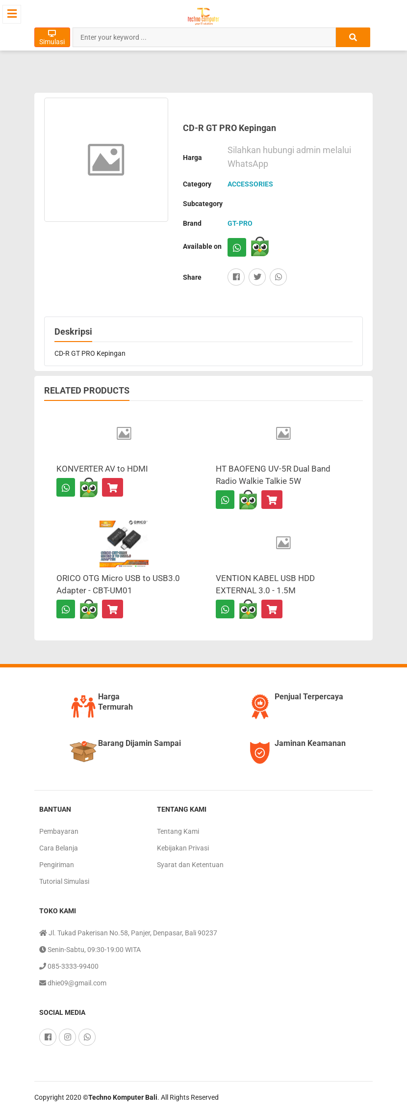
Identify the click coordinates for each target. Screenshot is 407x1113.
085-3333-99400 (69, 966)
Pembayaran (58, 831)
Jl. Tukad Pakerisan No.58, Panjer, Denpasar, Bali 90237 (128, 933)
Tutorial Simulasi (64, 881)
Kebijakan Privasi (183, 848)
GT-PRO (240, 223)
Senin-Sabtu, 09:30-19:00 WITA (90, 949)
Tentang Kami (178, 831)
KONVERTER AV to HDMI (102, 469)
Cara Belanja (58, 848)
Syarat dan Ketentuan (190, 865)
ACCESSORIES (250, 184)
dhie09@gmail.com (72, 983)
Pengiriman (56, 865)
